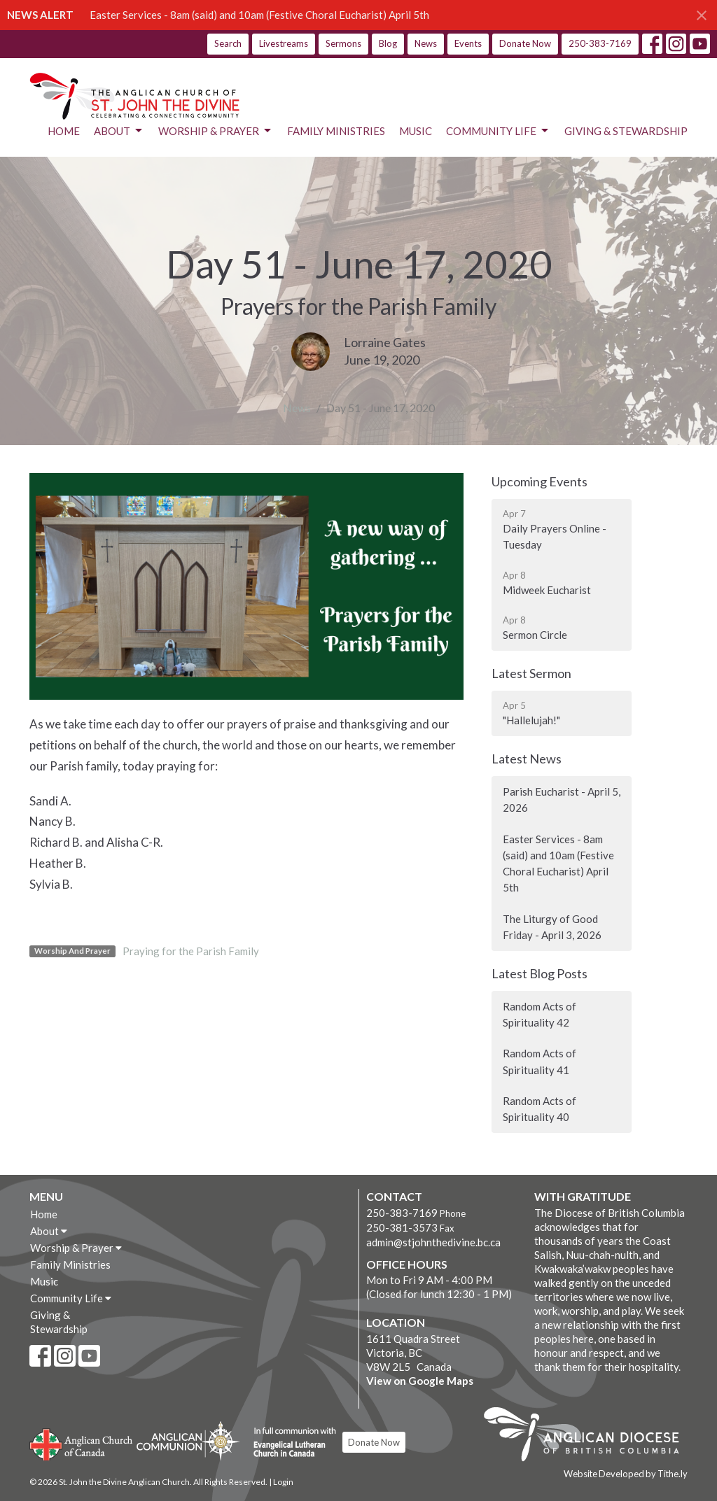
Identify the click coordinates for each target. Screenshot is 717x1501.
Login (283, 1482)
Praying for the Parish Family (191, 951)
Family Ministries (336, 131)
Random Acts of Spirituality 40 (539, 1108)
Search (228, 43)
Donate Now (525, 43)
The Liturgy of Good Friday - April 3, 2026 (552, 926)
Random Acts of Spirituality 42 (539, 1014)
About (119, 131)
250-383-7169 (600, 43)
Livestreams (283, 43)
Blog (388, 43)
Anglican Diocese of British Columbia (588, 1436)
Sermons (343, 43)
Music (415, 131)
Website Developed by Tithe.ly (626, 1473)
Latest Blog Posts (539, 973)
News (426, 43)
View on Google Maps (419, 1380)
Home (64, 131)
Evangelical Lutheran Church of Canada (289, 1442)
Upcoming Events (539, 481)
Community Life (498, 131)
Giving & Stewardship (626, 131)
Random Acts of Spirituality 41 (539, 1061)
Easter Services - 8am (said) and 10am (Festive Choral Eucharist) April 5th (259, 14)
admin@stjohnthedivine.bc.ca (433, 1242)
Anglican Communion (188, 1440)
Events (468, 43)
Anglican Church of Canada (81, 1442)
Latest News (527, 758)
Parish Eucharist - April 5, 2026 (561, 799)
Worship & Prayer (215, 131)
